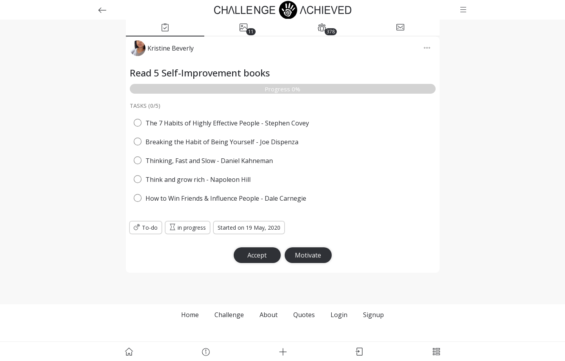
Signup (373, 314)
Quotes (304, 314)
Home (190, 314)
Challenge (229, 314)
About (269, 314)
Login (339, 314)
